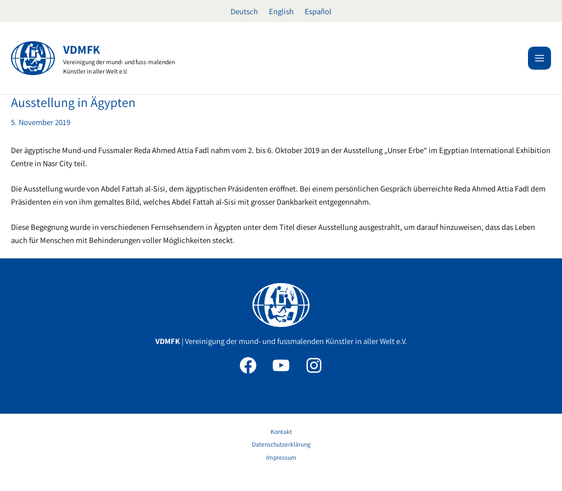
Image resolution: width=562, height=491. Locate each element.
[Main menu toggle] (539, 58)
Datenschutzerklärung (281, 444)
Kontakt (281, 431)
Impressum (281, 457)
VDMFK (81, 49)
